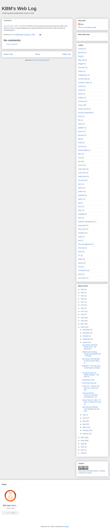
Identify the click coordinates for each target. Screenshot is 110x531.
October (85, 336)
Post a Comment (12, 44)
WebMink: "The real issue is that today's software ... (91, 368)
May (84, 421)
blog (79, 56)
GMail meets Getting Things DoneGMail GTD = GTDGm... (91, 354)
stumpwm (81, 233)
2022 (83, 296)
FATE (80, 116)
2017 (83, 302)
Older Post (66, 54)
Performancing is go (89, 383)
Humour (81, 146)
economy (81, 101)
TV (79, 255)
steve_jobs (82, 229)
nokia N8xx (82, 169)
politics (80, 191)
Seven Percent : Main (11, 26)
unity (80, 267)
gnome (80, 131)
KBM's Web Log (19, 8)
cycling (80, 90)
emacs (80, 105)
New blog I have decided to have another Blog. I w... (91, 361)
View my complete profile (87, 27)
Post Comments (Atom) (42, 60)
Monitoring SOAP (88, 380)
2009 (83, 318)
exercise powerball (84, 113)
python (80, 199)
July (84, 415)
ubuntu (80, 263)
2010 (83, 314)
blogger (81, 64)
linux (79, 158)
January (85, 434)
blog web (81, 60)
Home (37, 54)
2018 (83, 299)
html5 (80, 143)
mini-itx (80, 165)
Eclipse (80, 98)
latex (80, 154)
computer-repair (83, 82)
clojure (80, 71)
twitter (80, 259)
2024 (83, 289)
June (84, 418)
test (79, 240)
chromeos (81, 67)
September (86, 339)
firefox (80, 124)
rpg (79, 203)
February (85, 430)
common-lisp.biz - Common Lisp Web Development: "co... (90, 395)
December (86, 330)
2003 (83, 444)
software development (86, 222)
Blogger (66, 526)
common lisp (82, 79)
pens (80, 184)
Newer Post (8, 54)
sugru (80, 237)
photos (80, 188)
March (84, 427)
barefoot (81, 52)
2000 (83, 453)
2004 (83, 441)
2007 (83, 324)
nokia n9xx (82, 173)
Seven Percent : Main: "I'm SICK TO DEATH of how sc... (91, 402)
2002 (83, 447)
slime (80, 210)
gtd (79, 139)
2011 (83, 311)
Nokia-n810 (82, 176)
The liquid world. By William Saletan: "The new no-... (90, 375)
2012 (83, 308)
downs (80, 94)
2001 (83, 450)
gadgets (81, 128)
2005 (83, 437)
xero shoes (82, 278)
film (79, 120)
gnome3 (81, 135)
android (81, 49)
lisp (79, 161)
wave (80, 274)
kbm (82, 24)
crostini (80, 86)
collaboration (82, 75)
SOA (80, 218)
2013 (83, 305)
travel (80, 252)
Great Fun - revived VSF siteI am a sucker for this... (91, 388)
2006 (83, 327)
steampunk (82, 225)
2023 (83, 292)
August (85, 342)
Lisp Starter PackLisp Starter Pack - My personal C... (89, 347)
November (86, 333)
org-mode (81, 180)
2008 (83, 321)
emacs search (83, 109)
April (84, 424)
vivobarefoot (82, 270)
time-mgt (81, 248)
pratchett (81, 195)
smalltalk (81, 214)
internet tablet (83, 150)
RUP (80, 207)
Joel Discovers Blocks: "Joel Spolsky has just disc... (90, 409)
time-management (84, 244)
